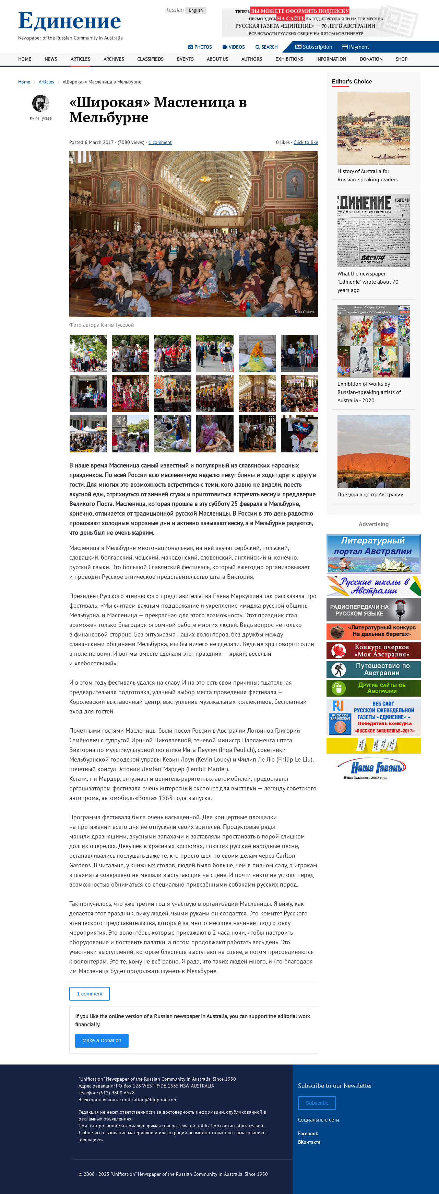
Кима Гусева (41, 118)
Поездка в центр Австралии (370, 494)
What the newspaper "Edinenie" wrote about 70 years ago (368, 281)
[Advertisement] (373, 827)
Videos (234, 47)
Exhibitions (289, 59)
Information (331, 59)
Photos (200, 47)
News (51, 59)
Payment (355, 46)
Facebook (308, 1133)
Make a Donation (101, 1040)
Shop (401, 59)
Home (24, 59)
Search (266, 47)
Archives (114, 59)
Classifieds (150, 59)
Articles (80, 59)
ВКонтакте (309, 1142)
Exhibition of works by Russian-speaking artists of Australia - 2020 (369, 392)
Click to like (306, 142)
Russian (174, 9)
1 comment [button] (89, 993)
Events (185, 59)
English (196, 10)
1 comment (160, 142)
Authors (251, 59)
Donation (371, 59)
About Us (217, 59)
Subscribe (317, 1103)
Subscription (313, 46)
